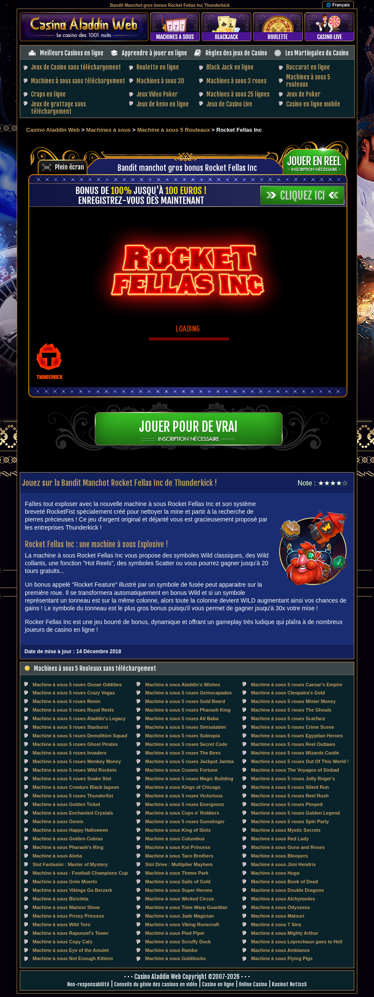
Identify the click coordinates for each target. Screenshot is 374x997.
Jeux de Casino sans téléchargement (76, 67)
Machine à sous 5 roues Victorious (184, 795)
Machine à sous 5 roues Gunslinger (185, 821)
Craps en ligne (48, 94)
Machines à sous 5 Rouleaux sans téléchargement (95, 668)
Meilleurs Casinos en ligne (71, 53)
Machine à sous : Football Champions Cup (80, 873)
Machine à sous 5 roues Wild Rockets (75, 770)
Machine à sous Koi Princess (178, 847)
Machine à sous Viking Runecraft (182, 924)
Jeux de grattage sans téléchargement (58, 107)
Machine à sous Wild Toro (61, 924)
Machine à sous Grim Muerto (65, 881)
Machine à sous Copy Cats (62, 941)
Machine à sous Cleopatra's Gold (288, 692)
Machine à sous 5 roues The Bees (183, 752)
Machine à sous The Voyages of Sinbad (295, 770)
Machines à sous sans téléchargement (78, 81)
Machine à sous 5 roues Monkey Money (77, 761)
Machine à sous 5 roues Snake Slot (72, 778)
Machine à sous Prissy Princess (68, 915)
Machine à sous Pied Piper (175, 933)
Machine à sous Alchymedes (283, 898)
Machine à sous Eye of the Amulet (71, 950)
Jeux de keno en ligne (162, 104)
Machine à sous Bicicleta (60, 898)
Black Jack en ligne (229, 67)
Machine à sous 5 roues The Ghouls (291, 709)
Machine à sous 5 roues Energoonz (184, 804)
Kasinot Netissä (289, 984)
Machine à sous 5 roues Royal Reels (73, 709)
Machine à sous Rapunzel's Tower (71, 933)
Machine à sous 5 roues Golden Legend (295, 812)
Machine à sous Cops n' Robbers (182, 812)
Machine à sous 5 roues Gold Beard (185, 701)
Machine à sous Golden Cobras (68, 838)
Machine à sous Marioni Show (66, 907)
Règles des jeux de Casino (236, 53)
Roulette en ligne (157, 67)
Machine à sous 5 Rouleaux (173, 130)
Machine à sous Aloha (57, 855)
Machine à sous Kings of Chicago (182, 787)
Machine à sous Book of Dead (284, 881)
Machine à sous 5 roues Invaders (69, 752)
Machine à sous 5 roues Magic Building (189, 778)
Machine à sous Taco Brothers (179, 855)
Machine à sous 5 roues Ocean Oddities (77, 684)
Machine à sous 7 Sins (276, 924)
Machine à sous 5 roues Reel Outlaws (293, 744)
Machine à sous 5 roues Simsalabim (185, 727)
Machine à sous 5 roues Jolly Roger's (293, 778)
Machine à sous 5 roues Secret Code (186, 744)
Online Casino (253, 984)
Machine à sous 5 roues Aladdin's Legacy (79, 718)
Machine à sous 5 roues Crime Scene (292, 727)
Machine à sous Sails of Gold (178, 881)
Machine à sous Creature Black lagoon (76, 787)
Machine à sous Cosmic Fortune (181, 770)
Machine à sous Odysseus (280, 907)
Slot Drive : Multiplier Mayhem (179, 864)
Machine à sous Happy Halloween (70, 830)
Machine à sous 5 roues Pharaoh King (188, 709)
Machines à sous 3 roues (236, 81)
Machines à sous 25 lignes (237, 94)
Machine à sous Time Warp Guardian (186, 907)
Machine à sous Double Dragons (287, 890)
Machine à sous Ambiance (280, 950)
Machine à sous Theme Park (176, 873)
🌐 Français (338, 5)
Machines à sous (108, 130)
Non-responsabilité (88, 984)
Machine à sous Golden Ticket (66, 804)
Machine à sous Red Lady (279, 838)
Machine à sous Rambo (171, 950)
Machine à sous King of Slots (178, 830)
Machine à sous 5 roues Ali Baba (182, 718)
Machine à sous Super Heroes (179, 890)
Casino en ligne (218, 984)
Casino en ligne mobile (313, 104)
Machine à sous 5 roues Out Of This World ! (300, 761)
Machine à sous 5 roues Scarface (288, 718)
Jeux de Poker (303, 94)
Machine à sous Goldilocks (175, 958)
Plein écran (69, 167)
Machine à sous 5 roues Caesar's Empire (296, 684)
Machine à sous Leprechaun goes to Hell (296, 941)
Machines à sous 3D (160, 81)
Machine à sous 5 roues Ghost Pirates (75, 744)
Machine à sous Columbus (175, 838)
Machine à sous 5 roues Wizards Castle (295, 752)
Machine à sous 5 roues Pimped (287, 804)
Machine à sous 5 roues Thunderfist (73, 795)
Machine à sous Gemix (58, 821)
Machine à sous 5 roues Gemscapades (188, 692)
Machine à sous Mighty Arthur (284, 933)
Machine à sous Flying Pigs (282, 958)
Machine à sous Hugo (275, 873)
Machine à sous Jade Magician (179, 915)
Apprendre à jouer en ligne (154, 53)
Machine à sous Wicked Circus (179, 898)
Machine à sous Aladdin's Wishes (182, 684)
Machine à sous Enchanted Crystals (73, 812)
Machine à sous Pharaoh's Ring (68, 847)
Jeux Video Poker (157, 94)
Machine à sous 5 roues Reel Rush (290, 795)
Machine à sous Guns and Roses (288, 847)
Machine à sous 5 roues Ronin (66, 701)
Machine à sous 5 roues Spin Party (290, 821)
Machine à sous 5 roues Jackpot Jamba (189, 761)
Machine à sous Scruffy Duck (178, 941)
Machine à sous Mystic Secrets (285, 830)
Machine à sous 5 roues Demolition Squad (80, 735)
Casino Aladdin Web (53, 130)
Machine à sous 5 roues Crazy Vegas (74, 692)
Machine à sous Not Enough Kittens (73, 958)
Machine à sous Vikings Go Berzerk (72, 890)
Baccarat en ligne (308, 67)
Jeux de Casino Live (229, 104)
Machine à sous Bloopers (279, 855)
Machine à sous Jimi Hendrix (283, 864)
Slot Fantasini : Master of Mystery (70, 864)
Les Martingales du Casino (317, 53)
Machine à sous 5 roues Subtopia (182, 735)
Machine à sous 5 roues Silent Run (290, 787)
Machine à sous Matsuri (277, 915)
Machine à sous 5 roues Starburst (70, 727)
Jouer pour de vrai (188, 427)
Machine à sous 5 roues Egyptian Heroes (297, 735)
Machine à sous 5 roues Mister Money (293, 701)
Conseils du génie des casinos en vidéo (155, 984)
